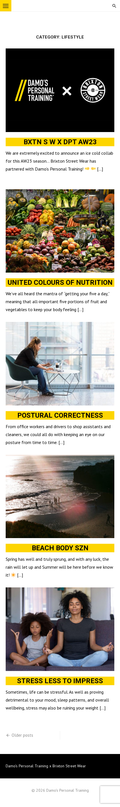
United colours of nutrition (60, 282)
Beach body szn (60, 548)
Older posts (22, 735)
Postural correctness (60, 415)
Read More (15, 177)
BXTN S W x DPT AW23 (60, 142)
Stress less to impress (60, 681)
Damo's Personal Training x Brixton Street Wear (46, 765)
